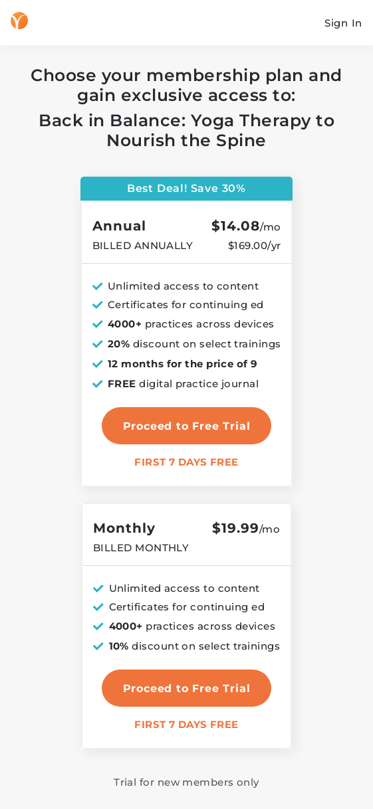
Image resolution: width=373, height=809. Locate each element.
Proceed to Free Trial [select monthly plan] (187, 688)
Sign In (343, 23)
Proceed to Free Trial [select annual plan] (187, 426)
